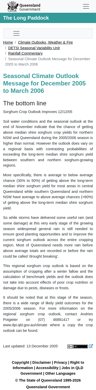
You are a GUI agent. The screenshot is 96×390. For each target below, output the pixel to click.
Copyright (20, 362)
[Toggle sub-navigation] (16, 33)
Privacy (60, 362)
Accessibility (47, 368)
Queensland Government (48, 387)
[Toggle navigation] (86, 6)
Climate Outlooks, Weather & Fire (45, 42)
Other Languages (60, 373)
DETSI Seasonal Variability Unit (34, 48)
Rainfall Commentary (25, 53)
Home (8, 42)
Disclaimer (41, 362)
